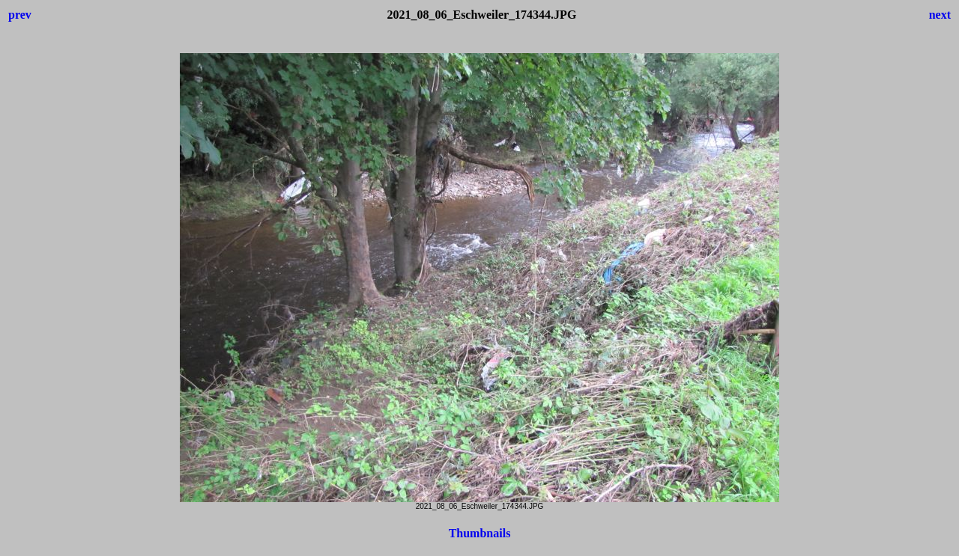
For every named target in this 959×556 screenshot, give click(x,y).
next (940, 14)
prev (19, 14)
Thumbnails (480, 533)
